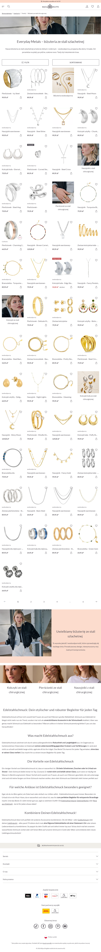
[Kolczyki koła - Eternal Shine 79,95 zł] (13, 160)
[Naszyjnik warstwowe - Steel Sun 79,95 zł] (38, 274)
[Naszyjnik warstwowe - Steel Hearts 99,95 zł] (38, 463)
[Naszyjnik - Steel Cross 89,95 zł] (63, 160)
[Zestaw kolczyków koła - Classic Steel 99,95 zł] (88, 236)
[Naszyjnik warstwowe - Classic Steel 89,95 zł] (63, 501)
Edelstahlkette (83, 801)
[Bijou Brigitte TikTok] (36, 926)
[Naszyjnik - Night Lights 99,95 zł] (38, 387)
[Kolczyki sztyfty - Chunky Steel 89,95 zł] (88, 122)
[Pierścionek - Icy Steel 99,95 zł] (13, 84)
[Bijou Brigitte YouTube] (65, 926)
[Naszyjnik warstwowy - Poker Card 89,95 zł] (63, 236)
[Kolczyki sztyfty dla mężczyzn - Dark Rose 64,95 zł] (13, 577)
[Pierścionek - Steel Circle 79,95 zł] (88, 350)
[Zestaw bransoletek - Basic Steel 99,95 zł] (38, 350)
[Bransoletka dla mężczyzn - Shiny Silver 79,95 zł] (13, 463)
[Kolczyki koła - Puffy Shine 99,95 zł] (88, 425)
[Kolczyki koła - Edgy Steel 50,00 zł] (63, 274)
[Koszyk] (98, 6)
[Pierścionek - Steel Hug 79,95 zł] (13, 198)
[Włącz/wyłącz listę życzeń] (21, 70)
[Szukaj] (8, 6)
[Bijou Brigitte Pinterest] (57, 926)
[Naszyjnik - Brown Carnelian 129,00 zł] (38, 236)
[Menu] (25, 62)
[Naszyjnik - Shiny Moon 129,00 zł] (13, 425)
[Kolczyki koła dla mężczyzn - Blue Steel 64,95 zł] (38, 539)
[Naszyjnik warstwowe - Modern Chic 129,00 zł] (63, 425)
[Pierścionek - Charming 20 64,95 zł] (13, 236)
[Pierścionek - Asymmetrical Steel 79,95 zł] (38, 198)
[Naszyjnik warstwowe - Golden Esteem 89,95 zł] (88, 501)
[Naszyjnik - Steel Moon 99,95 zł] (88, 84)
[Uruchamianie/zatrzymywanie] (46, 651)
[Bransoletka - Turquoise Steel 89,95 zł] (13, 274)
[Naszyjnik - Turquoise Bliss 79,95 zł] (88, 198)
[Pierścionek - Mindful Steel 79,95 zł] (38, 425)
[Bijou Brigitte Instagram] (50, 926)
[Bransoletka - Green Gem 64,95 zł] (88, 539)
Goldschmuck (83, 820)
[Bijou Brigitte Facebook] (43, 926)
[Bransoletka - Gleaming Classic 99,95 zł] (63, 387)
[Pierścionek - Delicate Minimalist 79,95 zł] (38, 312)
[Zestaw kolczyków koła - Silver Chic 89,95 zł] (88, 463)
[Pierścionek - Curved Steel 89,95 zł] (38, 160)
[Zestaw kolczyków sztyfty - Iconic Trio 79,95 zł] (63, 312)
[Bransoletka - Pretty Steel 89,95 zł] (63, 350)
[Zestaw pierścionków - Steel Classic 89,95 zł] (63, 539)
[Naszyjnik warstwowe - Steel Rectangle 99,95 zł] (63, 122)
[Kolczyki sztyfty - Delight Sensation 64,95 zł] (13, 387)
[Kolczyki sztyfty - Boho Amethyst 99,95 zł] (88, 312)
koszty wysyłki (47, 943)
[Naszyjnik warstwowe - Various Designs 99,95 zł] (13, 122)
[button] (87, 6)
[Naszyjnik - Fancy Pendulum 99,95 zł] (88, 274)
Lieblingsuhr (12, 823)
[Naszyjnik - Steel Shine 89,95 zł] (38, 122)
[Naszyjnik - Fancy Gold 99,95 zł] (63, 463)
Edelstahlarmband (68, 801)
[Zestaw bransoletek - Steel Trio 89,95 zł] (38, 84)
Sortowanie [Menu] (76, 62)
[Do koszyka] (46, 97)
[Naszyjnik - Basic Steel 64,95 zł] (38, 501)
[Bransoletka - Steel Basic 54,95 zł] (13, 350)
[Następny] (96, 602)
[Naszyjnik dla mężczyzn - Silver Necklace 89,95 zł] (13, 539)
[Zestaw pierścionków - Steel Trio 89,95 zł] (13, 501)
